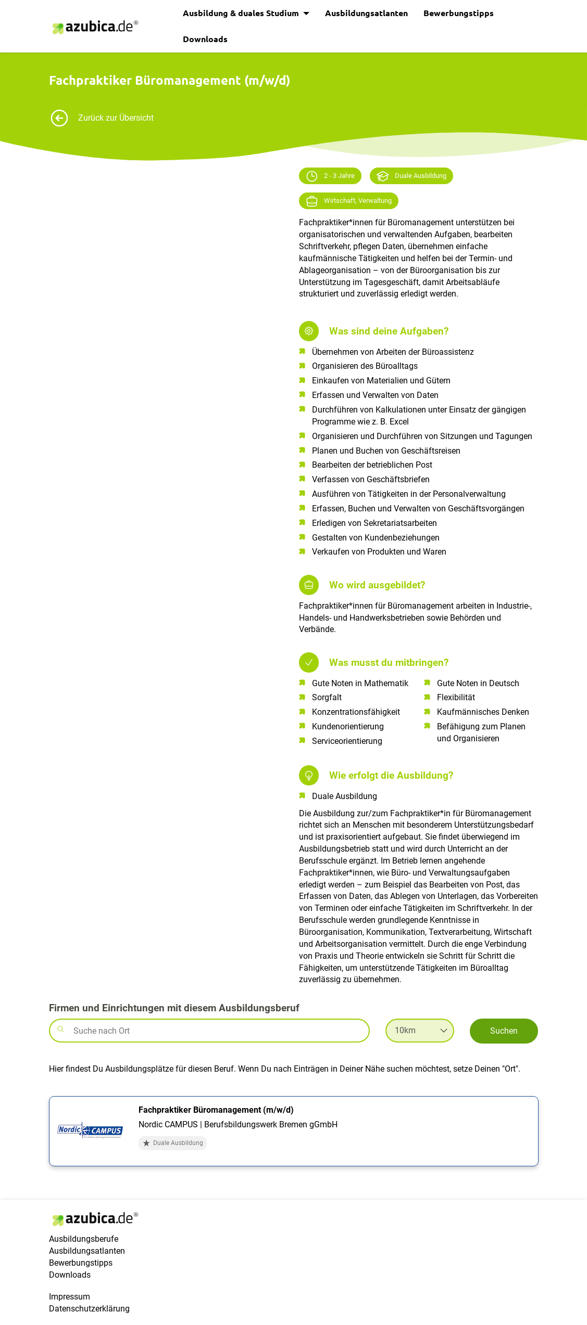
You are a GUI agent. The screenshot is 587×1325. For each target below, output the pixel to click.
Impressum (69, 1297)
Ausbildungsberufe (83, 1239)
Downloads (205, 38)
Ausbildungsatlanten (366, 12)
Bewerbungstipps (458, 12)
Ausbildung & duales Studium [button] (242, 12)
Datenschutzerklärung (89, 1309)
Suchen (504, 1031)
